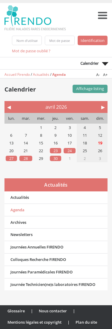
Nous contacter (53, 311)
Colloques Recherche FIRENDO (38, 259)
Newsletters (21, 234)
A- (98, 74)
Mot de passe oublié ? (31, 50)
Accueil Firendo (17, 74)
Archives (18, 222)
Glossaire (16, 311)
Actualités (41, 74)
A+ (105, 74)
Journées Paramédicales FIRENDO (41, 272)
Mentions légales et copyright (34, 322)
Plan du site (86, 322)
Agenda (59, 74)
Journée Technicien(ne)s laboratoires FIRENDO (52, 284)
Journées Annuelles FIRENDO (36, 247)
